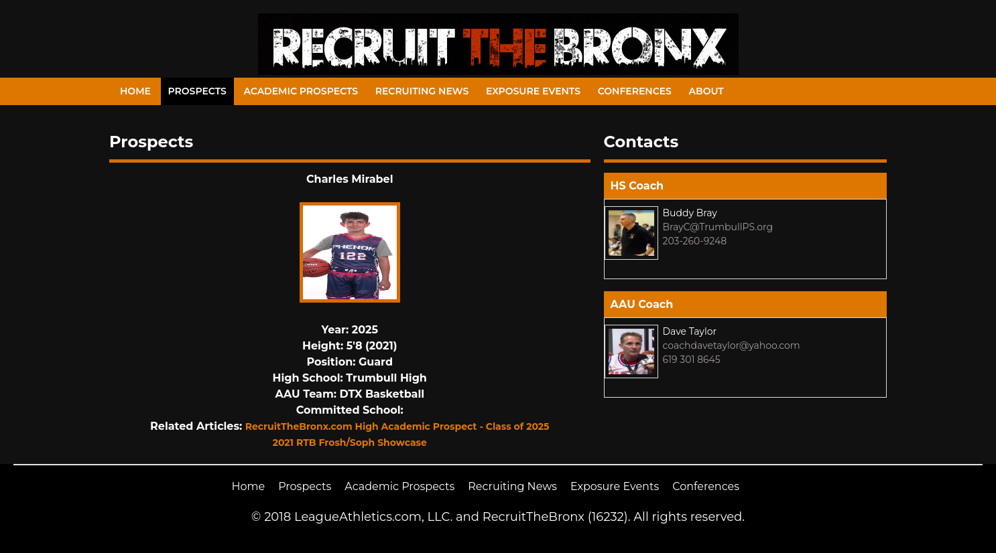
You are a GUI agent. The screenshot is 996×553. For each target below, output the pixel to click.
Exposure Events (533, 91)
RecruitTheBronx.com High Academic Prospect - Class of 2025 (397, 426)
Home (135, 91)
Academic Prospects (300, 91)
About (706, 91)
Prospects (197, 91)
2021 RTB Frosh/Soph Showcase (350, 443)
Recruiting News (422, 91)
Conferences (635, 91)
